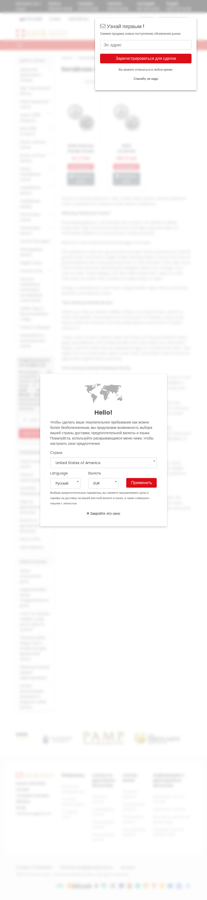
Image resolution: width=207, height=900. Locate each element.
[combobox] (103, 462)
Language (59, 473)
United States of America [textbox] (78, 462)
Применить (141, 483)
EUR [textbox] (96, 483)
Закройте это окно (103, 513)
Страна (56, 452)
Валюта (94, 473)
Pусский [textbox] (62, 483)
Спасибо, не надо (146, 79)
